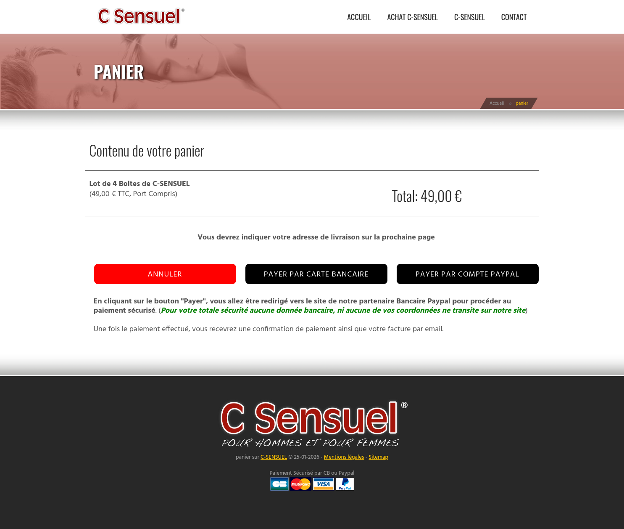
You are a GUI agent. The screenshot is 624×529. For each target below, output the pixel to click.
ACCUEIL (359, 16)
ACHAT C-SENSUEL (412, 16)
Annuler (165, 274)
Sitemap (378, 457)
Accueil (497, 103)
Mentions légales (344, 457)
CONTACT (514, 16)
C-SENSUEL (469, 16)
